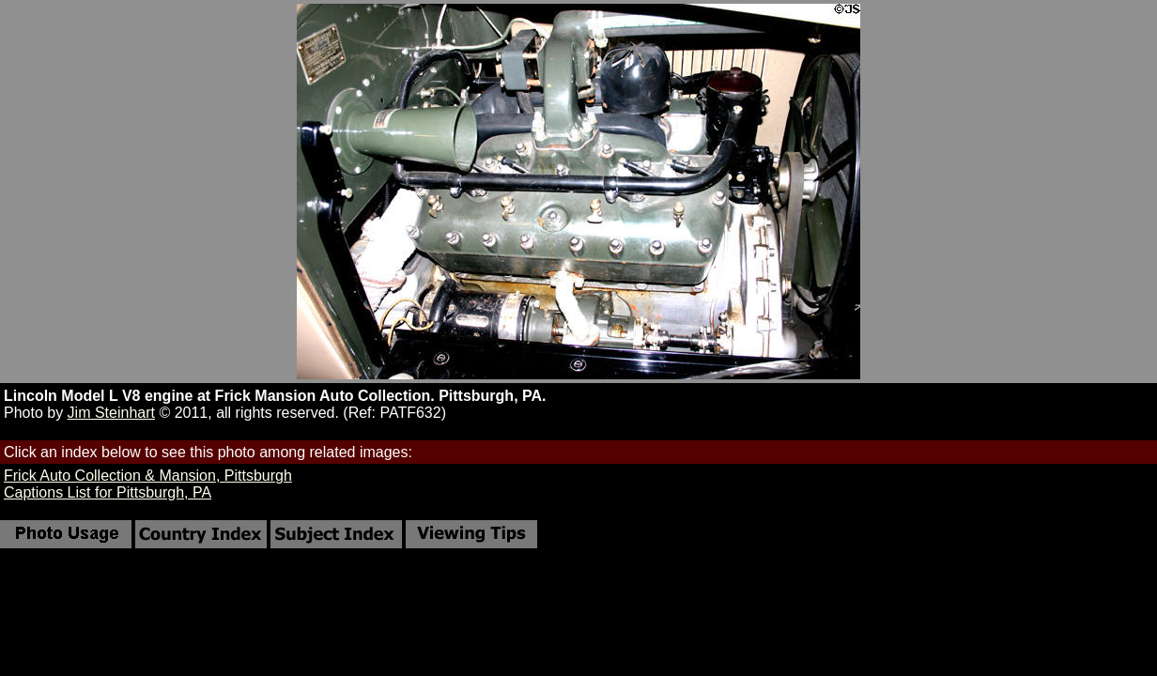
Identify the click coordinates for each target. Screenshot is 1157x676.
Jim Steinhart (111, 413)
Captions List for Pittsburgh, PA (107, 492)
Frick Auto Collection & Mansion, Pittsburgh (148, 476)
